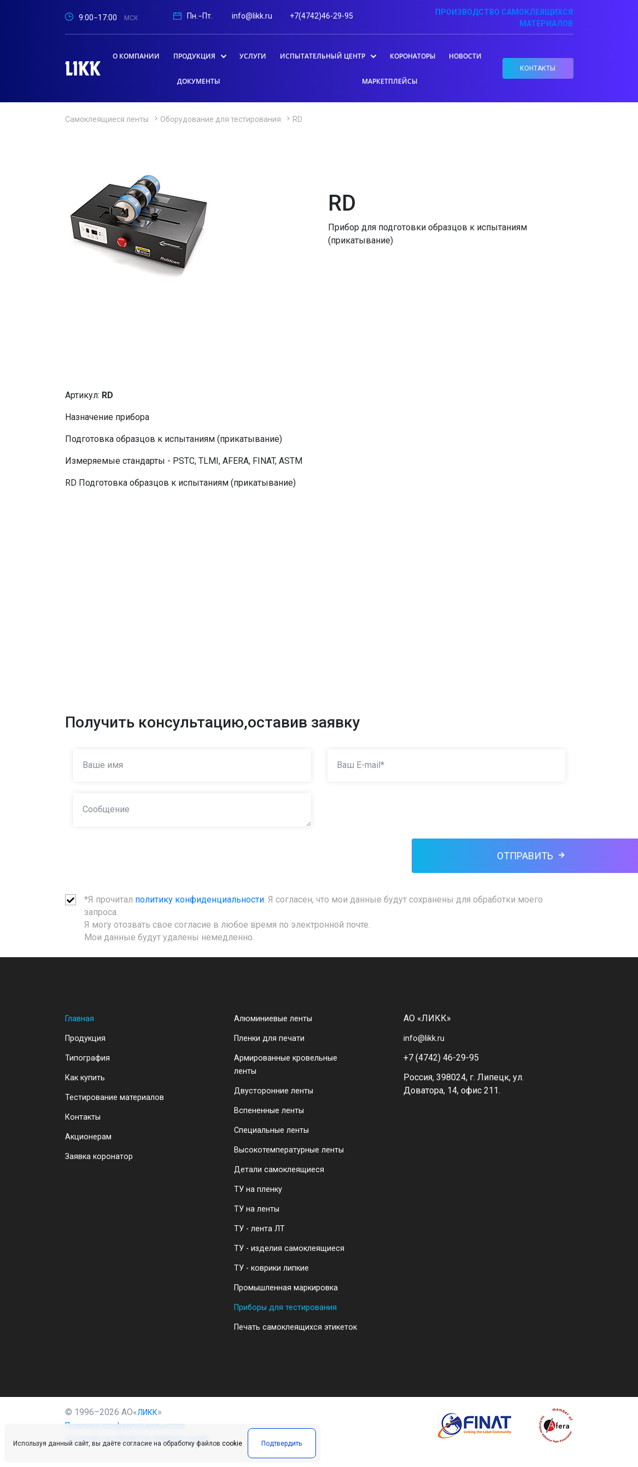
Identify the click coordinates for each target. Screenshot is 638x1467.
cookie (232, 1449)
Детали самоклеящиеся (282, 1169)
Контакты (85, 1116)
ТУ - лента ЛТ (261, 1228)
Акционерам (90, 1136)
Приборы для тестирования (290, 1307)
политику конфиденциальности (199, 899)
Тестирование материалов (119, 1097)
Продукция (87, 1038)
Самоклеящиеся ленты (107, 119)
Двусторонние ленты (277, 1090)
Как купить (87, 1077)
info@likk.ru (252, 15)
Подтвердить (276, 1449)
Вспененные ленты (273, 1110)
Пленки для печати (273, 1038)
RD (297, 119)
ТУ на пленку (260, 1189)
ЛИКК (149, 1425)
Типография (89, 1057)
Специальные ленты (276, 1130)
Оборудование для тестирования (220, 119)
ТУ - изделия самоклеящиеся (293, 1248)
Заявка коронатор (101, 1156)
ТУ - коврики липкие (276, 1267)
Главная (81, 1018)
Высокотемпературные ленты (296, 1149)
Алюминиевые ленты (279, 1018)
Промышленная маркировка (293, 1287)
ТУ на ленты (259, 1208)
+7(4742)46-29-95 (321, 15)
